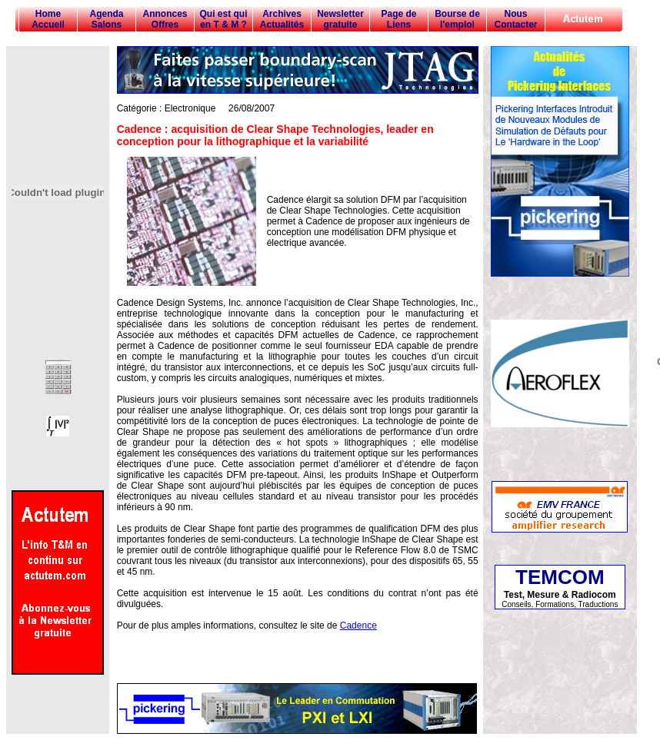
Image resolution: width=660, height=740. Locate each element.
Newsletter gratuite (340, 19)
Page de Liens (398, 19)
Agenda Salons (106, 19)
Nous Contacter (515, 19)
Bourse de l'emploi (457, 19)
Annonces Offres (164, 19)
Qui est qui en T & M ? (223, 19)
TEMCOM (560, 577)
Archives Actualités (282, 19)
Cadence (358, 625)
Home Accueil (48, 19)
